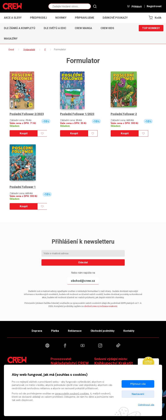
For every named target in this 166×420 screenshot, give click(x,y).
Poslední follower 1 (23, 187)
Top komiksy (151, 28)
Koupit (24, 133)
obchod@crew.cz (83, 280)
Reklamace (75, 330)
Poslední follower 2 (124, 114)
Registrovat (154, 6)
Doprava (37, 330)
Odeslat (83, 262)
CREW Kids (107, 28)
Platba (55, 330)
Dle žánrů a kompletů (19, 28)
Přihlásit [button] (134, 6)
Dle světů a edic (55, 28)
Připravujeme (84, 17)
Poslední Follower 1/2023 (77, 114)
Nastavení (138, 394)
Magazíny (10, 38)
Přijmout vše (138, 384)
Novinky (60, 17)
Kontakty (129, 330)
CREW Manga (83, 28)
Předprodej (38, 17)
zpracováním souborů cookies (72, 393)
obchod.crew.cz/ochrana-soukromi (100, 306)
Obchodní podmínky (103, 330)
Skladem (14, 126)
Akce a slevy (13, 17)
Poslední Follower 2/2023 (27, 114)
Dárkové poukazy (115, 17)
